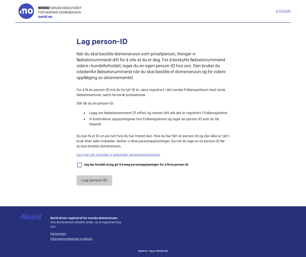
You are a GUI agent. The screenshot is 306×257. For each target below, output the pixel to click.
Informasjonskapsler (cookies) (71, 239)
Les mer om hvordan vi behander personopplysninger (118, 155)
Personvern (58, 234)
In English (283, 11)
